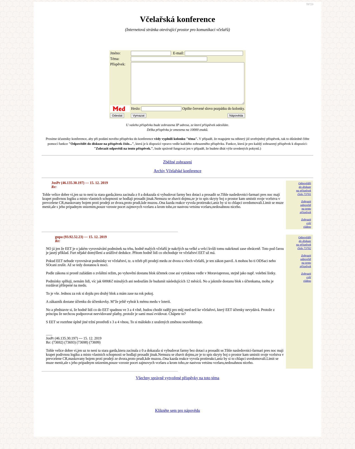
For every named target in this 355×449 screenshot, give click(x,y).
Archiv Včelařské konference (177, 179)
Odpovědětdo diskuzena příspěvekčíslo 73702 (303, 251)
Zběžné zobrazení (177, 170)
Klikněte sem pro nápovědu (177, 418)
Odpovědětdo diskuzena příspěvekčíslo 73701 (303, 197)
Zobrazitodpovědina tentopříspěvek (305, 215)
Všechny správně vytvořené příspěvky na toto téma (177, 386)
